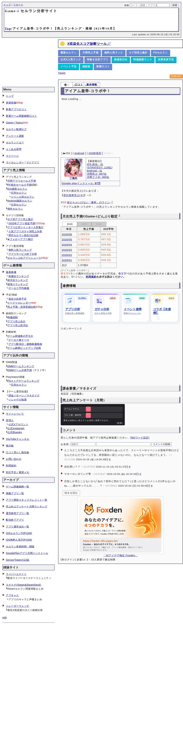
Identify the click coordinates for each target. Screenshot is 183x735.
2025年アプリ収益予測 (22, 223)
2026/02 (67, 255)
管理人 (10, 420)
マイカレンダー (15, 162)
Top (8, 28)
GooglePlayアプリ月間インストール (27, 553)
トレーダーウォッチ (17, 606)
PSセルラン (160, 52)
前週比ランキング (19, 276)
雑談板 (86, 66)
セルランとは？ (15, 142)
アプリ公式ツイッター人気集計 (25, 227)
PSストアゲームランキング (23, 380)
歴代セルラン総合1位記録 (23, 235)
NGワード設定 (140, 437)
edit (4, 617)
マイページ (12, 155)
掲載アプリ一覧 (15, 493)
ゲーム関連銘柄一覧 (17, 486)
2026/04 (67, 244)
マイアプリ (32, 162)
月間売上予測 (90, 52)
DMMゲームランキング (20, 366)
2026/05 (67, 239)
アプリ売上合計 (16, 321)
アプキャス (12, 595)
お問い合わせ (13, 459)
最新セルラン (69, 52)
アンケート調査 (15, 136)
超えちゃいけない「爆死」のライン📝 (90, 202)
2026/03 (67, 249)
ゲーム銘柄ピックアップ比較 (24, 347)
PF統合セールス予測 (19, 184)
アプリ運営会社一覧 (17, 526)
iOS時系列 (95, 153)
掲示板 (10, 445)
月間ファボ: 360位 (98, 177)
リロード (18, 5)
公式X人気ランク (71, 59)
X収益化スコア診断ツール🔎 (89, 44)
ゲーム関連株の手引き (20, 336)
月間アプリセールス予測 (21, 180)
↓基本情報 (91, 84)
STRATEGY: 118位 (100, 167)
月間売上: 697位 (97, 173)
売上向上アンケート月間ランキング (26, 506)
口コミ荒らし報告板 (17, 452)
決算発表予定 (166, 59)
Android (79, 153)
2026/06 (67, 234)
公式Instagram (16, 428)
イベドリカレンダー (19, 302)
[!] (106, 459)
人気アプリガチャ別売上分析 (25, 231)
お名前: (65, 444)
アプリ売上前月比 (17, 325)
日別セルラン (19, 192)
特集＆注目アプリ (97, 59)
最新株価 (11, 272)
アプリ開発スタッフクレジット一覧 (26, 499)
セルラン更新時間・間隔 (20, 546)
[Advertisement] (91, 19)
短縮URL (176, 76)
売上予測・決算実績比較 (21, 306)
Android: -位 (94, 170)
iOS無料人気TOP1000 (19, 539)
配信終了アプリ (15, 519)
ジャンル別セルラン (22, 196)
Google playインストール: (81, 183)
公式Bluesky (14, 432)
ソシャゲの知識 (18, 399)
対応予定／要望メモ (17, 472)
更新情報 (11, 102)
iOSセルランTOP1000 (19, 533)
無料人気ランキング (20, 249)
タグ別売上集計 (138, 52)
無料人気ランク (113, 52)
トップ (7, 5)
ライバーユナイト (16, 574)
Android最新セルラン (19, 200)
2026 (70, 224)
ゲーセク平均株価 (19, 288)
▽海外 (73, 178)
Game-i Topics (14, 122)
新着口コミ (103, 66)
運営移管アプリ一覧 (17, 513)
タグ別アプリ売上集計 (20, 219)
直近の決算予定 (18, 298)
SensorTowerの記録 (17, 559)
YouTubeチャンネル (17, 439)
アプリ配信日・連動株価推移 (25, 344)
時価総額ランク (142, 59)
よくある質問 (13, 149)
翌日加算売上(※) (73, 195)
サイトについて (15, 413)
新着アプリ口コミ (16, 109)
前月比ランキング (17, 280)
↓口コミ (78, 84)
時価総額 (12, 317)
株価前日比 (120, 59)
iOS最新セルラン (17, 188)
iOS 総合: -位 (95, 164)
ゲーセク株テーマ (19, 339)
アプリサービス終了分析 (23, 254)
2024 (99, 224)
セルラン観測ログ (16, 129)
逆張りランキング (17, 284)
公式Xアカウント (18, 424)
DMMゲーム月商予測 (19, 370)
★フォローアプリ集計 (20, 239)
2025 (84, 224)
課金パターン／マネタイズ (24, 395)
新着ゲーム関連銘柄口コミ (21, 115)
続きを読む (71, 492)
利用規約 (11, 465)
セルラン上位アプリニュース (24, 257)
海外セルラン (15, 208)
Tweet (62, 73)
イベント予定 (69, 66)
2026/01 (67, 260)
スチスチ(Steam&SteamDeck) (23, 584)
